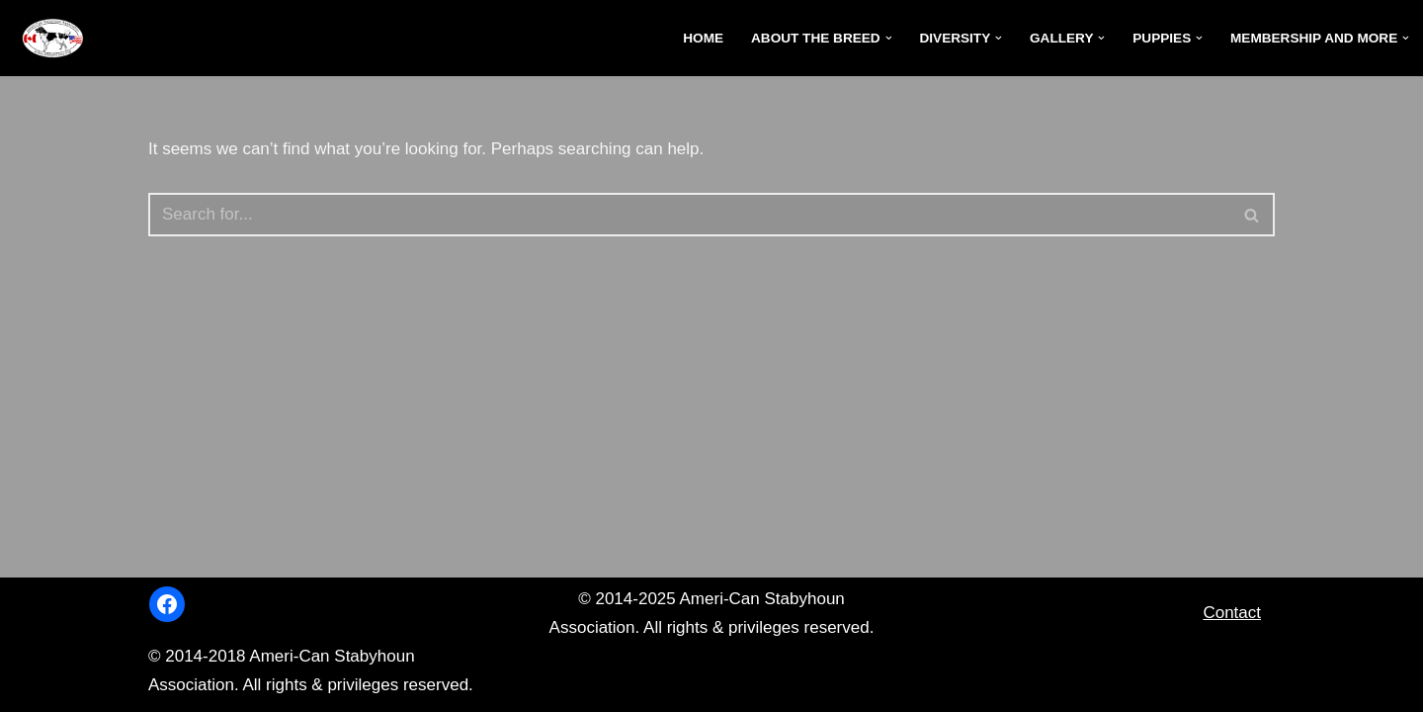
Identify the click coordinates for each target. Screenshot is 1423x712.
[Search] (689, 214)
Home (703, 38)
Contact (1232, 612)
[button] (888, 38)
